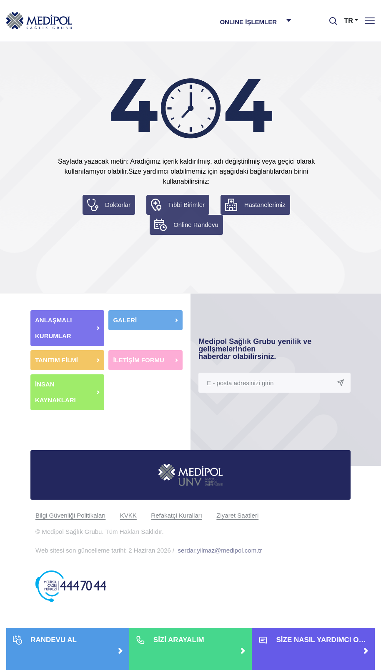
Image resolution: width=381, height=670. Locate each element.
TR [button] (348, 20)
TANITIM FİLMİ (56, 360)
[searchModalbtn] (330, 18)
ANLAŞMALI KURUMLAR (53, 327)
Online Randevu (195, 224)
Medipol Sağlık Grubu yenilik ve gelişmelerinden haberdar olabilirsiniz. (254, 349)
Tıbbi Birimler (186, 204)
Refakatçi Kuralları (176, 515)
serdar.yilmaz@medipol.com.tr (220, 550)
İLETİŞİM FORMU (138, 360)
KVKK (128, 515)
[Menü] (370, 20)
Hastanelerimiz (265, 204)
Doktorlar (117, 204)
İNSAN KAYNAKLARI (56, 392)
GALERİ (125, 320)
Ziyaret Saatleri (237, 515)
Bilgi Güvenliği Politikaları (70, 515)
